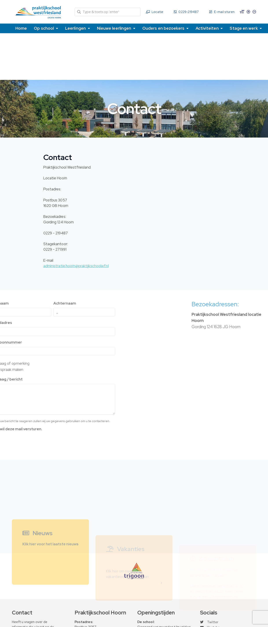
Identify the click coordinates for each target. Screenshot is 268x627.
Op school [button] (44, 28)
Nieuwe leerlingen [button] (114, 28)
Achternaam (28, 303)
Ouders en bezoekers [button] (163, 28)
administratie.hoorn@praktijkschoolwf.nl (76, 265)
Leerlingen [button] (76, 28)
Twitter (209, 622)
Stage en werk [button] (244, 28)
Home (21, 28)
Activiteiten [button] (208, 28)
